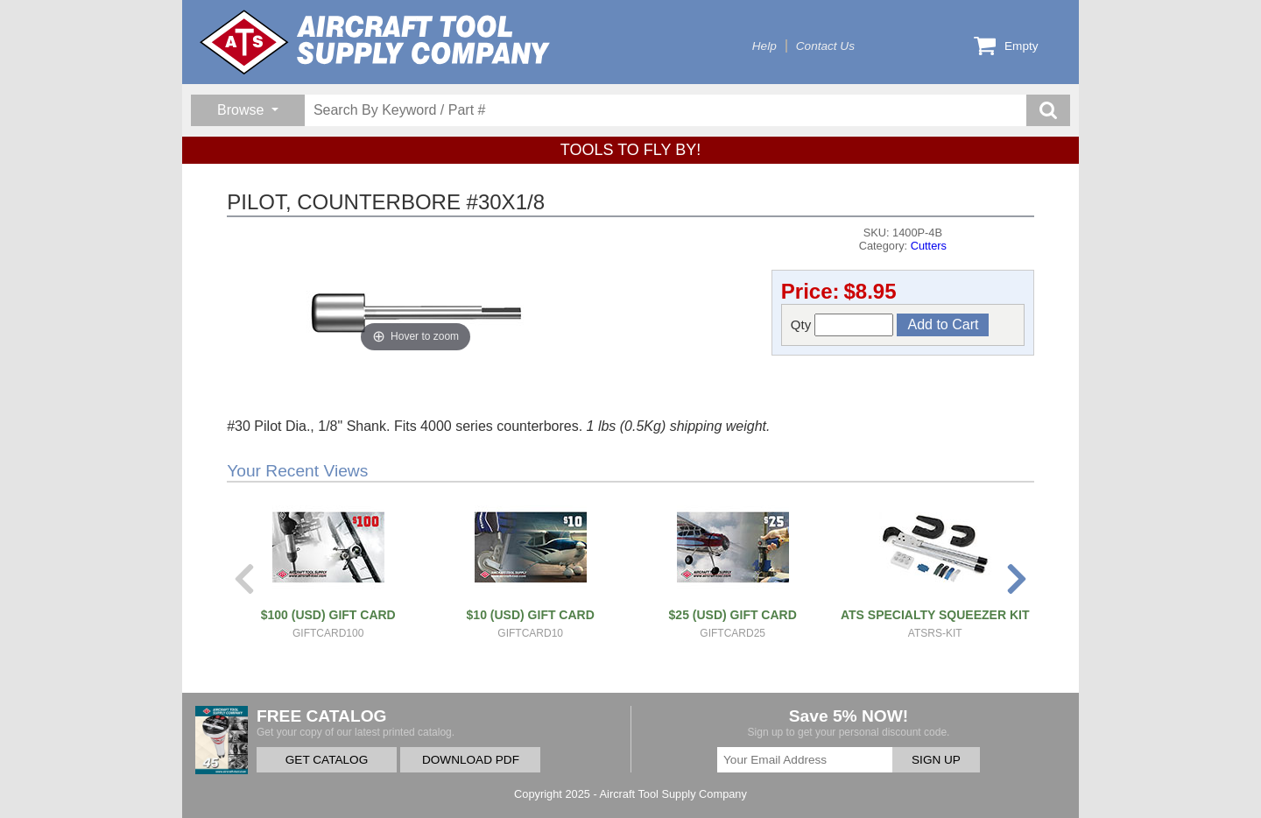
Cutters (929, 245)
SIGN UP (936, 759)
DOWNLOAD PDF (470, 759)
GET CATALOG (326, 759)
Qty (842, 325)
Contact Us (825, 46)
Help (764, 46)
